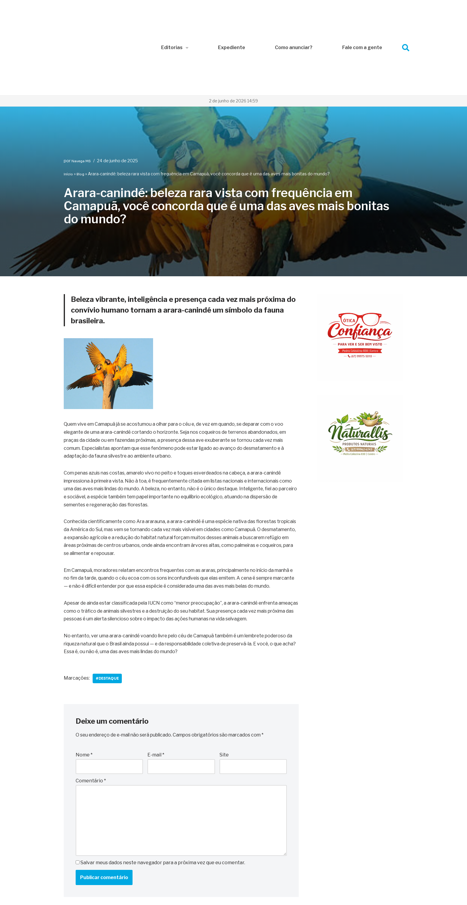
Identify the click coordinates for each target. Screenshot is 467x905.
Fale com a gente (362, 9)
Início (68, 98)
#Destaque (108, 613)
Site (224, 690)
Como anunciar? (293, 9)
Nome (84, 690)
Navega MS (81, 85)
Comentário (91, 717)
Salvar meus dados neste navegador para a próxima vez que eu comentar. (162, 800)
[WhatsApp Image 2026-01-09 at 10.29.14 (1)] (360, 404)
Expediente (231, 9)
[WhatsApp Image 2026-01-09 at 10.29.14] (360, 303)
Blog (80, 98)
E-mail (155, 690)
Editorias (174, 9)
